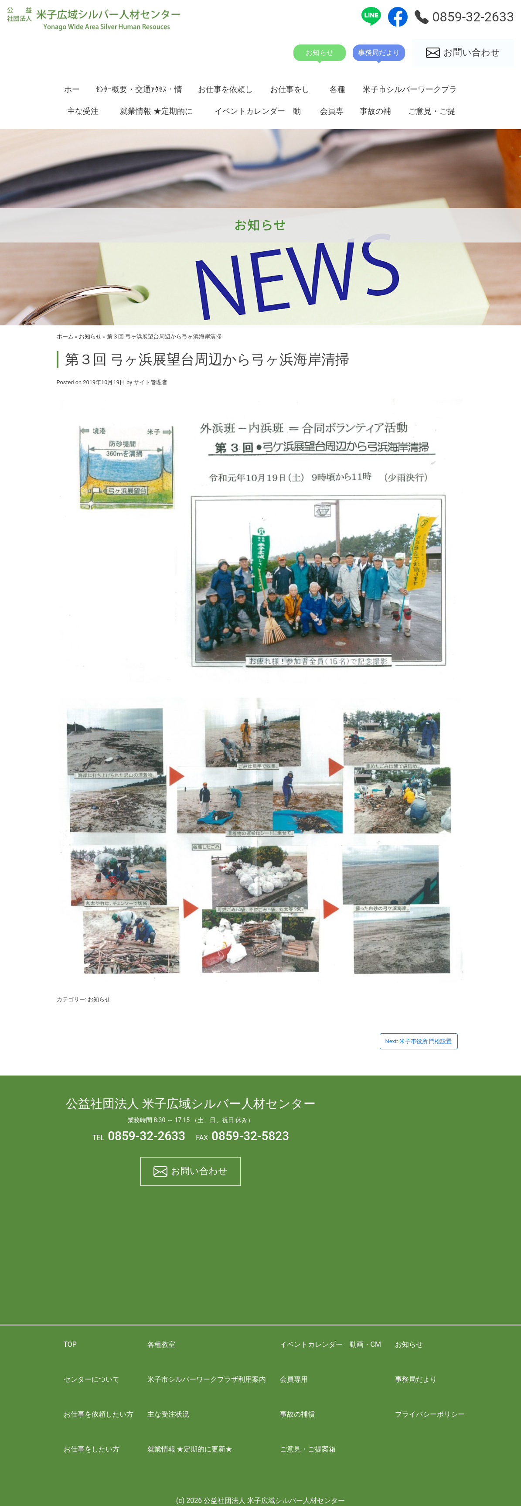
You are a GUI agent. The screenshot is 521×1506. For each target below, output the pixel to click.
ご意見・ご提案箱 (431, 114)
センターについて (91, 1379)
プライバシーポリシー (430, 1414)
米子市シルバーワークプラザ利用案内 (410, 92)
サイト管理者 (150, 382)
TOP (70, 1344)
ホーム (72, 92)
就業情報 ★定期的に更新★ (156, 114)
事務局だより (416, 1379)
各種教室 (337, 92)
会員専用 (332, 114)
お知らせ (90, 336)
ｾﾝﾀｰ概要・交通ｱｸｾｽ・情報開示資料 (139, 92)
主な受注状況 (83, 114)
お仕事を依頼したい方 (225, 92)
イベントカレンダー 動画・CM (258, 114)
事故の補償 (375, 114)
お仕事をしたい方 (290, 92)
